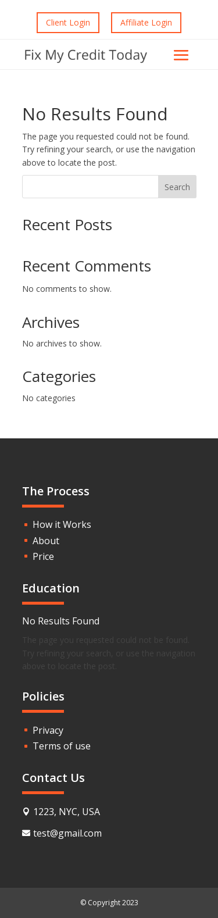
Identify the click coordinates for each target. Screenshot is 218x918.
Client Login (68, 22)
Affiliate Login (146, 22)
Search (177, 186)
